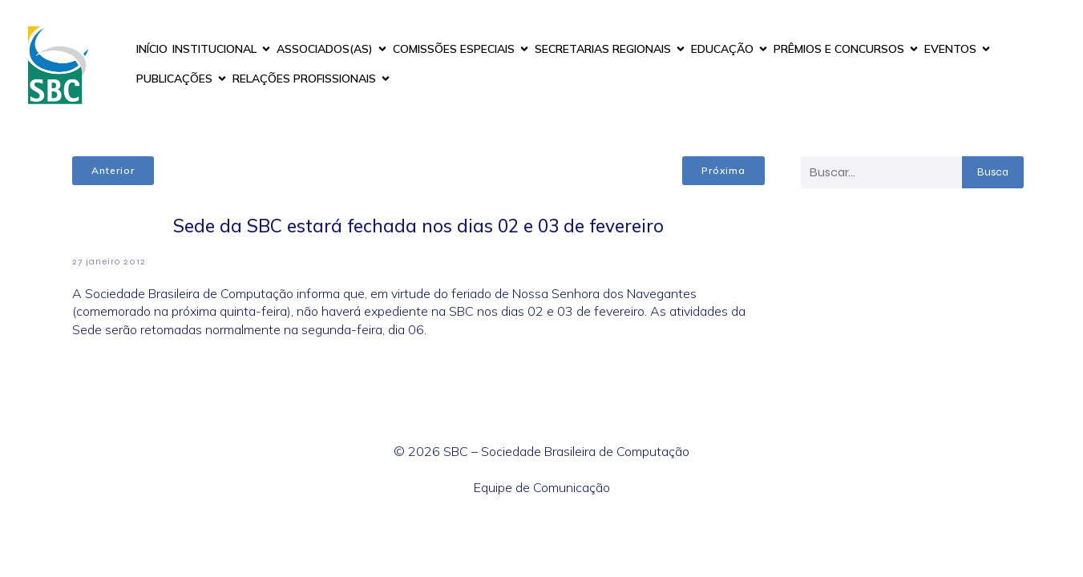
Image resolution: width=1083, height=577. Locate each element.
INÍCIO (152, 49)
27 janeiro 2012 (109, 261)
